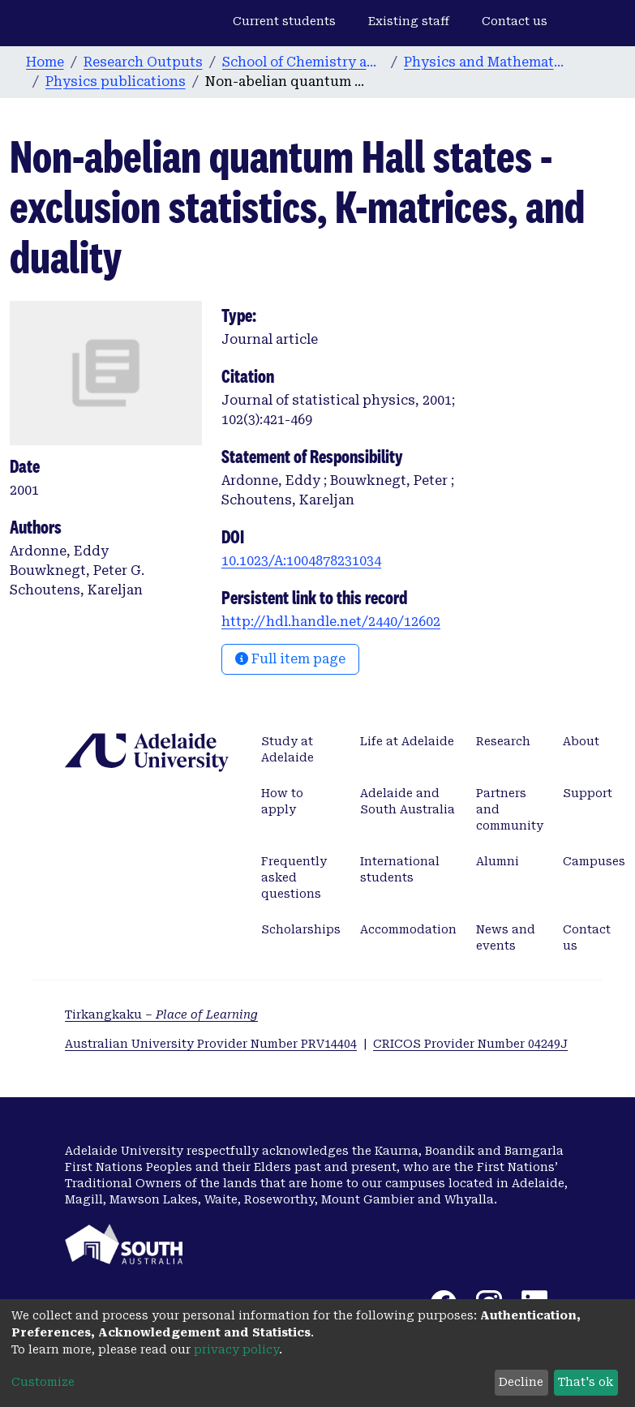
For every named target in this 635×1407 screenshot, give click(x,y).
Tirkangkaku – (161, 1014)
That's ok (585, 1381)
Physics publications (115, 81)
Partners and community (509, 809)
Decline (521, 1381)
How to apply (282, 801)
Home (45, 62)
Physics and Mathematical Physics (485, 62)
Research (503, 741)
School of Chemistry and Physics (303, 62)
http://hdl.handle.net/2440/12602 (330, 621)
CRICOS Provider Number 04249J (470, 1043)
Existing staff (408, 21)
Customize (43, 1381)
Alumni (497, 861)
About (581, 741)
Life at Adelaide (407, 741)
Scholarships (301, 929)
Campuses (594, 861)
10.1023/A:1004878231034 (301, 560)
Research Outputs (143, 62)
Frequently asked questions (294, 877)
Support (587, 793)
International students (400, 869)
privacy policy (236, 1349)
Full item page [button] (290, 659)
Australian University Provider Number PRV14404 (211, 1043)
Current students (284, 21)
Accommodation (408, 929)
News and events (505, 937)
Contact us (514, 21)
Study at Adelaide (287, 749)
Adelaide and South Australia (407, 801)
